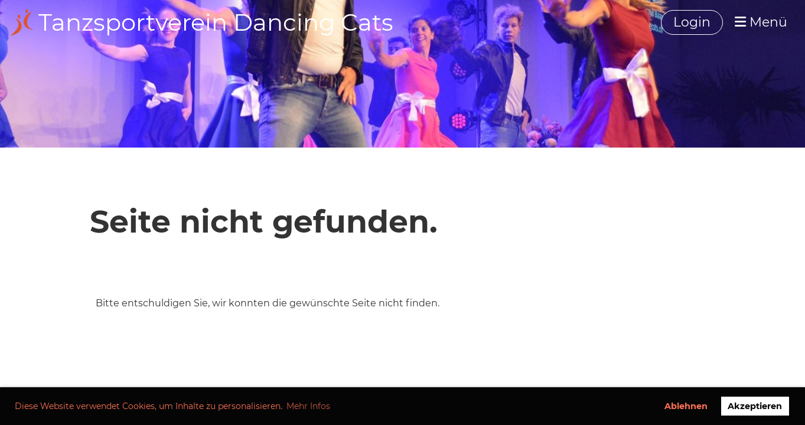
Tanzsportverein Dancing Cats (215, 22)
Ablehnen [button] (686, 406)
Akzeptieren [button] (755, 406)
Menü (761, 22)
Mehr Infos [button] (308, 406)
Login (692, 22)
